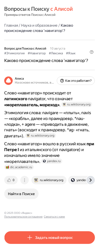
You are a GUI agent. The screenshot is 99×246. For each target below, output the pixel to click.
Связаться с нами (54, 216)
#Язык (71, 53)
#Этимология (14, 53)
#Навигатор (37, 53)
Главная (11, 25)
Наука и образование (39, 25)
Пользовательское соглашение (23, 216)
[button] (91, 52)
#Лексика (56, 53)
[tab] (11, 180)
